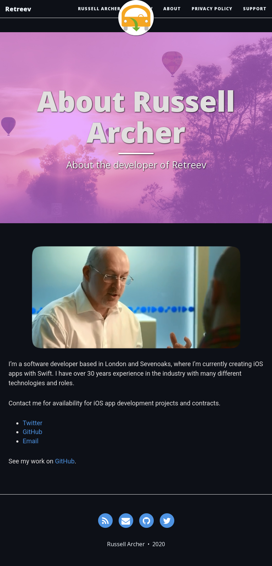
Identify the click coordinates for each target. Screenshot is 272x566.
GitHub (32, 431)
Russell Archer (99, 16)
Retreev (18, 16)
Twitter (32, 423)
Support (255, 16)
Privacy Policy (212, 16)
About (172, 16)
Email (31, 441)
